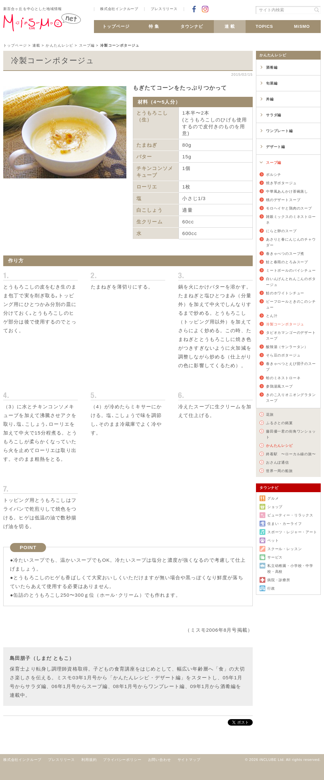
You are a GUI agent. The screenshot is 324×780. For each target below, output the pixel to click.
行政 (271, 588)
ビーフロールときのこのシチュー (291, 304)
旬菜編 (271, 83)
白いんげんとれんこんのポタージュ (291, 282)
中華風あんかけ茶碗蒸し (287, 191)
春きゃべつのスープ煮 (285, 253)
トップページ (116, 26)
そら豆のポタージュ (283, 355)
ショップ (275, 507)
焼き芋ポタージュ (281, 183)
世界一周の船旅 (279, 471)
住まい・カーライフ (284, 524)
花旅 (270, 414)
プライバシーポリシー (122, 760)
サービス (275, 557)
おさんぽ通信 (277, 462)
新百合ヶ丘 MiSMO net (42, 25)
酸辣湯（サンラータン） (287, 347)
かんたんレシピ (59, 45)
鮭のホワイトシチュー (285, 293)
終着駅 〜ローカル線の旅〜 (291, 454)
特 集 (154, 26)
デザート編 (275, 147)
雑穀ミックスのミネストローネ (291, 219)
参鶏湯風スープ (279, 386)
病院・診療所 (278, 580)
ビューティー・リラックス (290, 515)
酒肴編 (271, 67)
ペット (273, 540)
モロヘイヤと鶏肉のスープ (289, 208)
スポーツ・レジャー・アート (292, 532)
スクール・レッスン (284, 549)
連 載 (230, 26)
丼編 (270, 99)
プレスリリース (164, 9)
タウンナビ (191, 26)
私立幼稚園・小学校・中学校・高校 (290, 568)
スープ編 (87, 45)
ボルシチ (273, 174)
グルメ (273, 498)
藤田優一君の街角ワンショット (291, 434)
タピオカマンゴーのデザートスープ (291, 335)
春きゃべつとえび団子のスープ (291, 366)
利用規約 (89, 760)
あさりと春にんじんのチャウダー (291, 242)
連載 (36, 45)
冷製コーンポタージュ (285, 324)
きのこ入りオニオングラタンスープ (291, 397)
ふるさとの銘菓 (279, 423)
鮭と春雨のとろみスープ (287, 262)
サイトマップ (189, 760)
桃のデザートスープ (283, 200)
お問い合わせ (159, 760)
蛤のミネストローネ (283, 378)
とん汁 (271, 316)
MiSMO (302, 26)
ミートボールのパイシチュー (291, 270)
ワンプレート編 (279, 131)
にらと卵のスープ (281, 231)
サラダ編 (273, 115)
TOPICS (264, 26)
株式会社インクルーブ (119, 9)
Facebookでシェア (194, 9)
